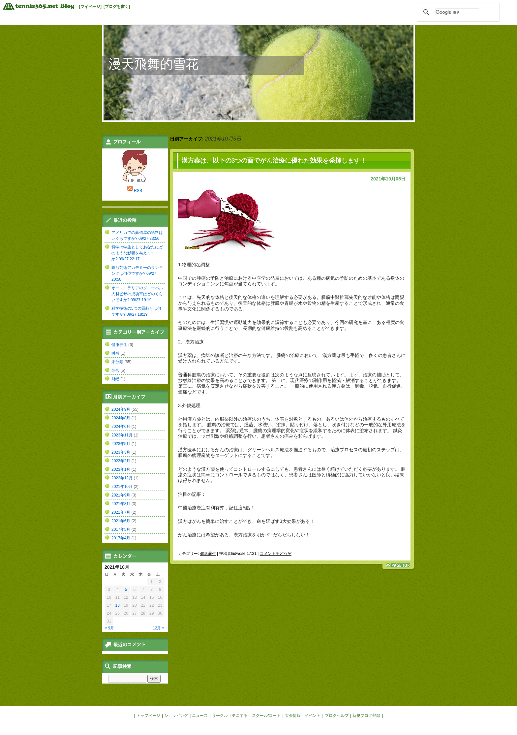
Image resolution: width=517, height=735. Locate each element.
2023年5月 (120, 443)
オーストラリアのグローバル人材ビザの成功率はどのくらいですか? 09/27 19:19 (137, 294)
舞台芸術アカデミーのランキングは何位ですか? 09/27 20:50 (137, 273)
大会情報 (293, 715)
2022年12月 (122, 478)
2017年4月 (120, 538)
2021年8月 (120, 503)
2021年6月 (120, 521)
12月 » (158, 628)
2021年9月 (120, 495)
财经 (115, 379)
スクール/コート (266, 715)
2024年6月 (120, 426)
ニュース (200, 715)
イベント (312, 715)
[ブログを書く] (117, 6)
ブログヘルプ (337, 715)
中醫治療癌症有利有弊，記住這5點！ (216, 507)
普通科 (185, 374)
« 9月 (109, 628)
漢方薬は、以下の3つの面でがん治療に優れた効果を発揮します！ (273, 160)
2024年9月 (120, 409)
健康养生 (208, 553)
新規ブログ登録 (366, 715)
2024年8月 (120, 418)
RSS (138, 190)
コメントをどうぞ (275, 553)
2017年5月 (120, 529)
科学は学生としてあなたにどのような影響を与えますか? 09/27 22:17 (137, 253)
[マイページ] (90, 6)
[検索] (457, 12)
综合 (115, 370)
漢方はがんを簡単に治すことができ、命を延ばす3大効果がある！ (246, 521)
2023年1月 (120, 469)
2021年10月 (122, 486)
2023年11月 (122, 435)
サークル (220, 715)
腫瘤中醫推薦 (335, 297)
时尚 (115, 353)
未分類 (117, 362)
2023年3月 (120, 452)
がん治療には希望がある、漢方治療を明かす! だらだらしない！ (244, 534)
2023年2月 (120, 461)
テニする (240, 715)
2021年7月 (120, 512)
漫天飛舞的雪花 (153, 64)
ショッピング (176, 715)
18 (117, 605)
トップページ (148, 715)
